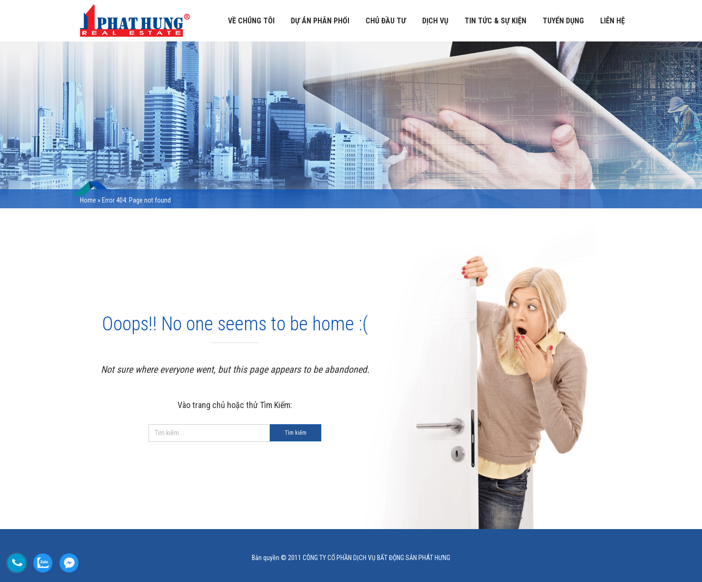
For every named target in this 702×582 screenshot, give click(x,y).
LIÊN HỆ (612, 20)
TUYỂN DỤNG (563, 20)
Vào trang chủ (201, 405)
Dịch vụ (435, 20)
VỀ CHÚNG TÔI (251, 20)
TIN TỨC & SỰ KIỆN (495, 20)
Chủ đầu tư (386, 20)
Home (88, 200)
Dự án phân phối (320, 20)
